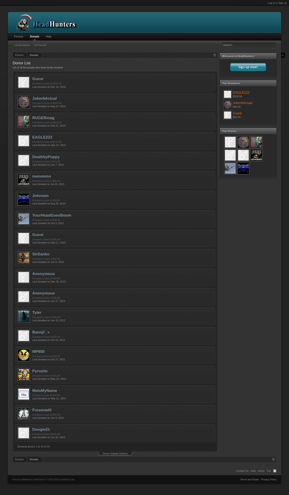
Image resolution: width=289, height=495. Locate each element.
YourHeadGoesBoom (51, 215)
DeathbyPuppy (46, 157)
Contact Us (242, 471)
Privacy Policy (269, 479)
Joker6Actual (44, 98)
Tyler (36, 312)
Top (269, 471)
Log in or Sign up (277, 3)
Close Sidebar (283, 55)
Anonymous (43, 273)
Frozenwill (41, 410)
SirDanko (40, 254)
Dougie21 (41, 429)
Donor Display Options (115, 453)
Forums (18, 36)
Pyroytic (40, 371)
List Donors (40, 45)
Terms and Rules (249, 479)
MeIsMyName (44, 390)
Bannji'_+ (41, 332)
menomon (41, 176)
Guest (37, 78)
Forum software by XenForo (43, 479)
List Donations (22, 45)
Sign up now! (248, 67)
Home (261, 471)
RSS (274, 470)
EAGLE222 (42, 137)
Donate (34, 36)
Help (48, 36)
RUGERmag (43, 118)
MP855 (38, 351)
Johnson (40, 195)
